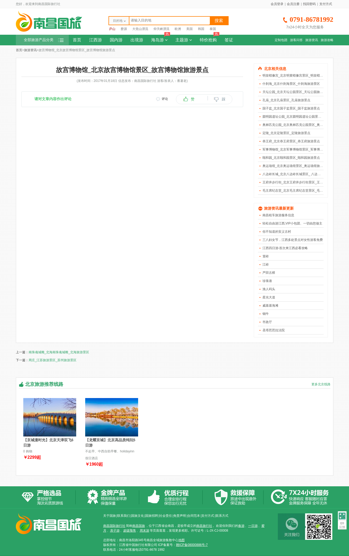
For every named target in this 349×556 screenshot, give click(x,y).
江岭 (265, 264)
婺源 (124, 29)
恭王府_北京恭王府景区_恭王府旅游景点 (291, 141)
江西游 (95, 40)
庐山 (112, 29)
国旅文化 (137, 516)
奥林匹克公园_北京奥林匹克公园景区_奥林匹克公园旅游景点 (305, 125)
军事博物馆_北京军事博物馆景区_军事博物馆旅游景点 (300, 149)
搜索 (219, 20)
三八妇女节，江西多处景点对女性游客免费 (292, 240)
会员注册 (293, 4)
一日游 (253, 526)
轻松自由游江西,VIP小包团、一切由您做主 (292, 223)
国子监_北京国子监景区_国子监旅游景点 (291, 108)
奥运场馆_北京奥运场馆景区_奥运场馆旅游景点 (295, 166)
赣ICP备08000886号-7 (192, 545)
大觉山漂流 (140, 29)
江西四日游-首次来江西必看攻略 (285, 248)
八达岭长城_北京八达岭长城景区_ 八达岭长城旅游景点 (301, 174)
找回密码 (309, 4)
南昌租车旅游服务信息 (278, 215)
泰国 (213, 29)
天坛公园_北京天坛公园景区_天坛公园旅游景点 (295, 92)
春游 (241, 526)
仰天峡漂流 (161, 29)
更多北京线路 (320, 384)
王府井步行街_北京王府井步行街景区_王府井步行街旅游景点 (305, 182)
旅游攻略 (327, 40)
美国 (189, 29)
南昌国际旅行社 (114, 526)
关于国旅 (109, 516)
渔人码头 (268, 289)
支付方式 (325, 4)
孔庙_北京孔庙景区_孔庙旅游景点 (286, 100)
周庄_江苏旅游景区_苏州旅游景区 (52, 360)
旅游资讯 (311, 40)
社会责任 (165, 516)
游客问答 (296, 40)
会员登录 (277, 4)
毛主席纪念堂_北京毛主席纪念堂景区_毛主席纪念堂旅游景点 (305, 190)
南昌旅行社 (204, 526)
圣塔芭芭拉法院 (273, 330)
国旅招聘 (151, 516)
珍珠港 (267, 281)
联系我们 (123, 516)
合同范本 (193, 516)
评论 (165, 99)
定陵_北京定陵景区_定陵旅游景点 (286, 133)
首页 (77, 40)
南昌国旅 (138, 526)
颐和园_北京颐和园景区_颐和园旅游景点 (291, 158)
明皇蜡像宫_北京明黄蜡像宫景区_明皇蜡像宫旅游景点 (300, 75)
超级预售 (129, 530)
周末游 (144, 530)
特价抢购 (209, 38)
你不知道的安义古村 (276, 231)
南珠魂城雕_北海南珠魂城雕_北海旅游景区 (59, 352)
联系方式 (222, 516)
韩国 (201, 29)
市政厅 (267, 322)
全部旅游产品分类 (44, 40)
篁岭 (265, 256)
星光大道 (268, 297)
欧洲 (178, 29)
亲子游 (115, 530)
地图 (181, 540)
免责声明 (179, 516)
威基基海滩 (270, 305)
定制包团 (281, 40)
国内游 (116, 40)
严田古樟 (268, 273)
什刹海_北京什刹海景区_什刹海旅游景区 (291, 84)
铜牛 (265, 314)
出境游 (136, 40)
